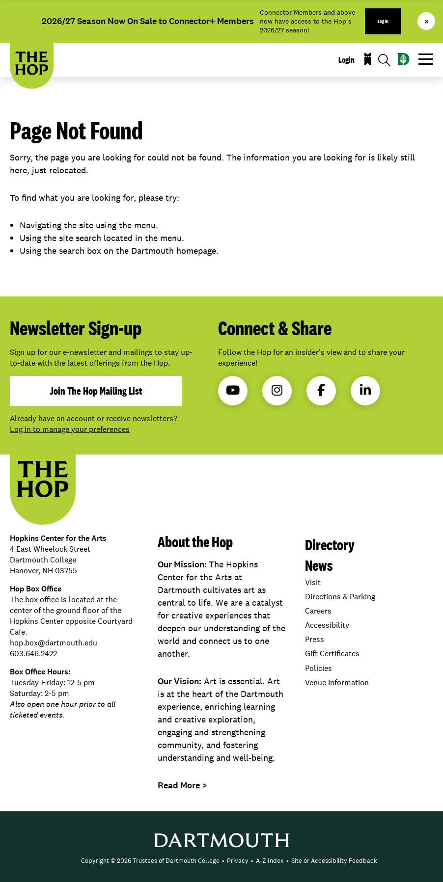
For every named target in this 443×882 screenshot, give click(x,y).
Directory (330, 545)
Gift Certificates (332, 653)
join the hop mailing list (96, 391)
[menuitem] (150, 861)
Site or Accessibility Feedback (334, 860)
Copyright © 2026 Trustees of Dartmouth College (150, 860)
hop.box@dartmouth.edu (53, 643)
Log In (383, 21)
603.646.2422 (33, 653)
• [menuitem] (223, 860)
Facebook (321, 390)
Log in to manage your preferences (70, 429)
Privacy (238, 860)
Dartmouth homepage (173, 250)
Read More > (182, 785)
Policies (318, 668)
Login (346, 59)
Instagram (277, 390)
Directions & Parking (340, 596)
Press (314, 639)
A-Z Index (270, 860)
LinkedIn (365, 390)
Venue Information (337, 682)
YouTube (233, 390)
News (319, 565)
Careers (318, 611)
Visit (313, 582)
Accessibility (327, 625)
